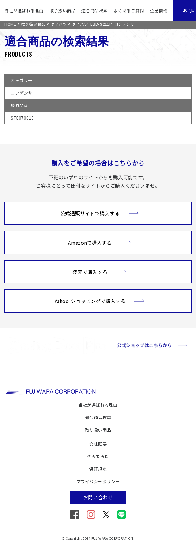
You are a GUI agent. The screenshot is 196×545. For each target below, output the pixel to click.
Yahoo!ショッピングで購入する (100, 300)
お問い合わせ (98, 497)
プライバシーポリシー (98, 481)
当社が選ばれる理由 (24, 10)
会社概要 (98, 444)
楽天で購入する (99, 271)
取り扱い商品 (62, 10)
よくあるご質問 (129, 10)
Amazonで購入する (99, 242)
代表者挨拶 (98, 456)
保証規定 (98, 469)
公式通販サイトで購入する (99, 213)
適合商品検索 (94, 10)
